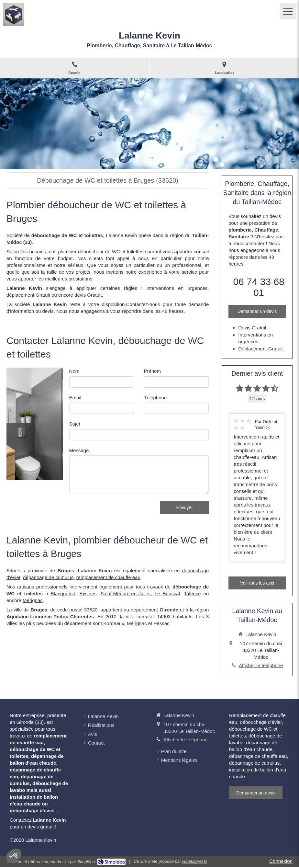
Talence (192, 593)
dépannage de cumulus (48, 577)
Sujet (74, 424)
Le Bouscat (167, 593)
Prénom (152, 371)
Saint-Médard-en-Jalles (125, 593)
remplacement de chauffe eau (108, 577)
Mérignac (33, 600)
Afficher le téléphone (261, 665)
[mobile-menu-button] (288, 11)
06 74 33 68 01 (258, 287)
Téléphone (155, 397)
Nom (74, 371)
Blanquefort (63, 593)
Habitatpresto (194, 861)
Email (75, 397)
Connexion (281, 861)
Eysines (88, 593)
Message (79, 450)
